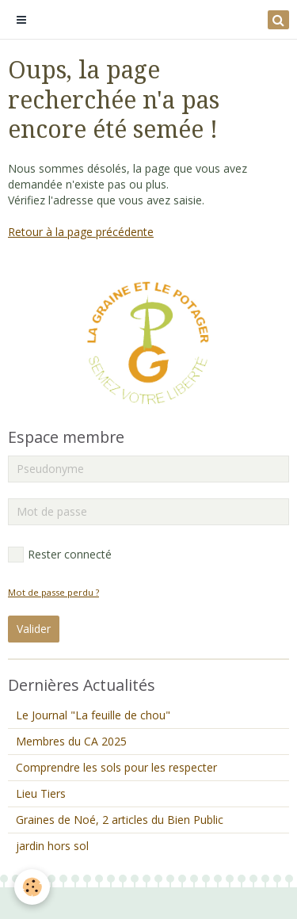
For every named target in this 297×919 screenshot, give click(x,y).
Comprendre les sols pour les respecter (116, 767)
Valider (34, 628)
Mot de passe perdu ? (53, 592)
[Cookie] (32, 887)
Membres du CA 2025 (71, 741)
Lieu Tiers (41, 793)
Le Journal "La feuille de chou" (93, 715)
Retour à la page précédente (81, 231)
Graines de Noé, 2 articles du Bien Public (119, 819)
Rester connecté (60, 554)
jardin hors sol (52, 845)
